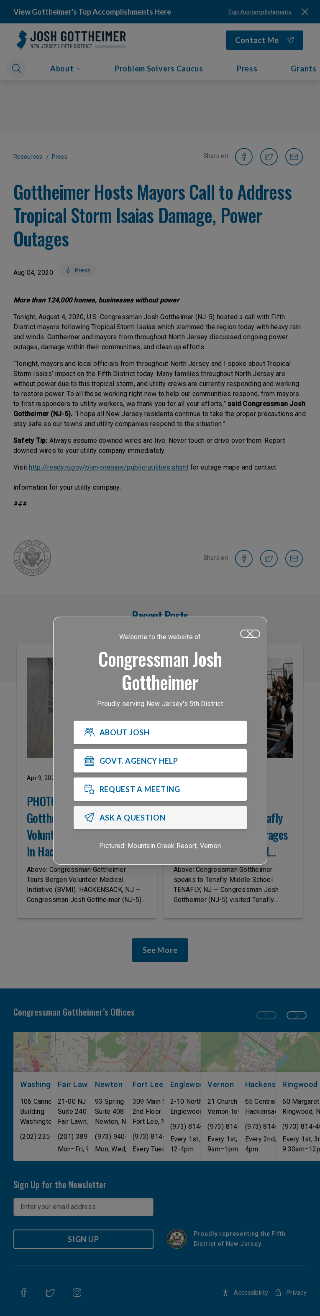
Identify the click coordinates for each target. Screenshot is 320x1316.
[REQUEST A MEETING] (160, 789)
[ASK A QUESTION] (160, 818)
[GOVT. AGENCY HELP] (160, 761)
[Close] (250, 634)
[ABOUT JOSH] (160, 732)
